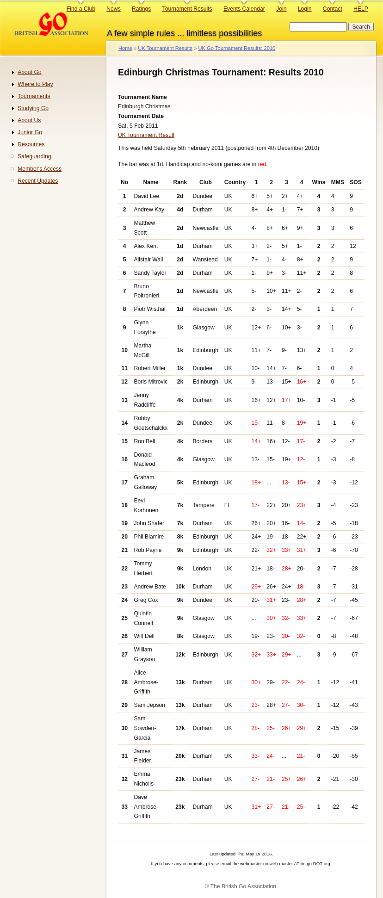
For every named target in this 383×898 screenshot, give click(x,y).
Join (281, 9)
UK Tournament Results (165, 48)
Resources (31, 144)
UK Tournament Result (146, 135)
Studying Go (33, 108)
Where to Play (35, 84)
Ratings (141, 9)
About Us (29, 120)
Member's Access (40, 169)
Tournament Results (187, 9)
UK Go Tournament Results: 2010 (236, 48)
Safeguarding (34, 156)
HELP (360, 9)
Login (305, 9)
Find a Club (81, 9)
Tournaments (34, 96)
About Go (29, 72)
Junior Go (30, 132)
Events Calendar (244, 9)
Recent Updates (38, 181)
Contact (332, 9)
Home (125, 48)
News (113, 9)
